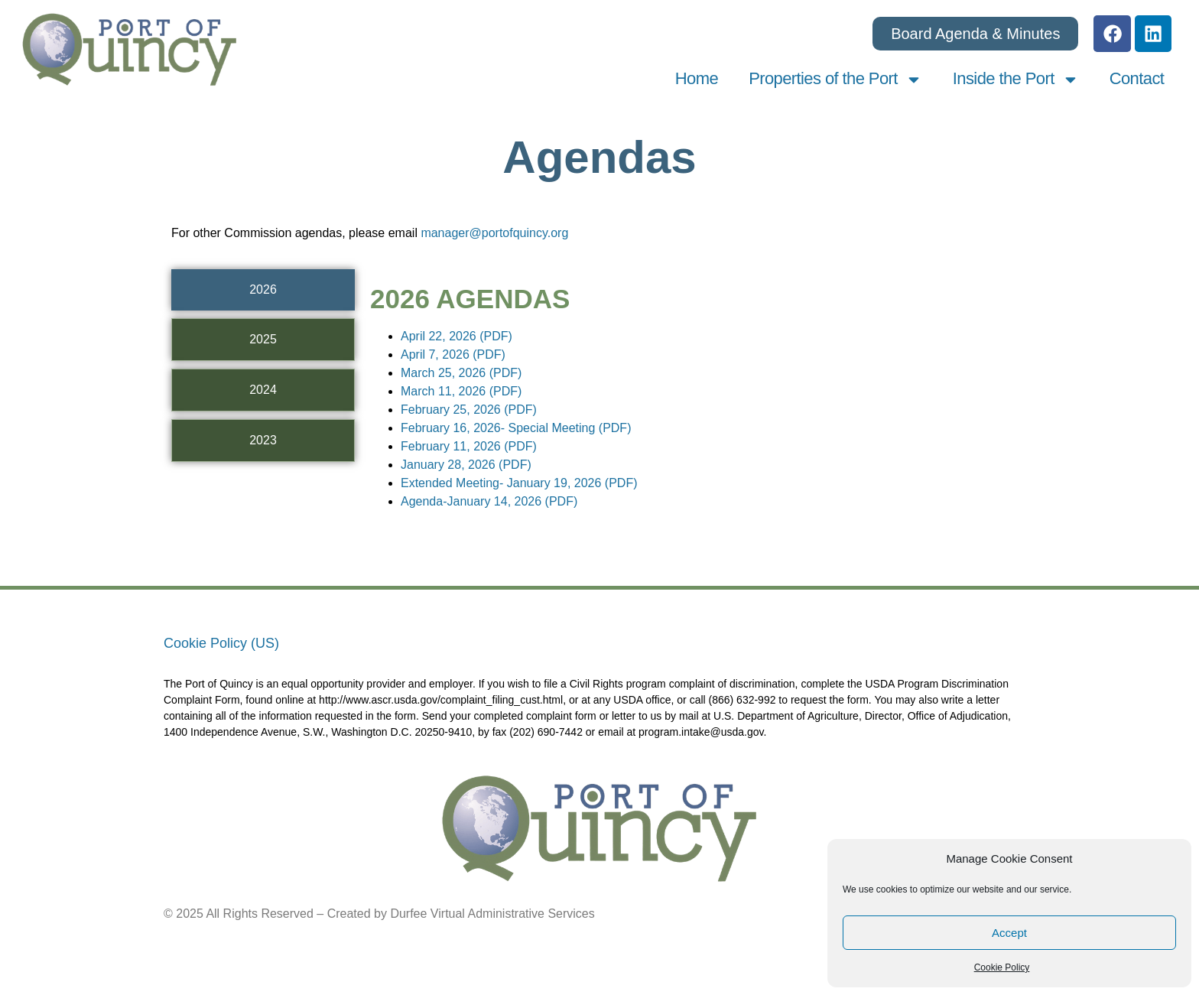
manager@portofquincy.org (494, 234)
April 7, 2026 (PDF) (453, 355)
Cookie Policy (1002, 967)
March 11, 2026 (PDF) (461, 391)
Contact (1137, 79)
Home (696, 79)
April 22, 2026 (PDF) (456, 336)
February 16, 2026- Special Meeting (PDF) (516, 428)
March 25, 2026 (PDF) (461, 373)
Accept (1009, 932)
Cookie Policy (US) (221, 644)
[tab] (263, 290)
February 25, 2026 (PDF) (469, 410)
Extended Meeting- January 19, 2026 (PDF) (519, 483)
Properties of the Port (835, 81)
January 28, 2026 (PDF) (466, 465)
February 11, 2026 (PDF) (469, 447)
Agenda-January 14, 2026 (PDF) (489, 502)
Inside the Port (1016, 81)
